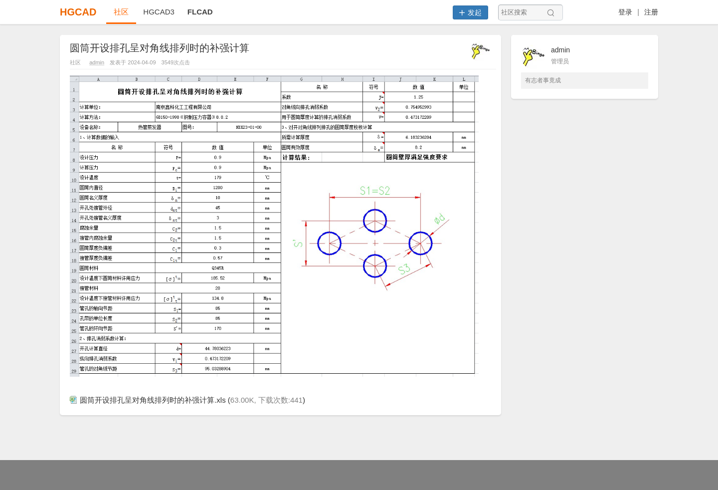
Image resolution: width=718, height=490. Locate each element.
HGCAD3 (159, 11)
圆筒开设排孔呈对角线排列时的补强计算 (159, 47)
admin (96, 62)
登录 (625, 12)
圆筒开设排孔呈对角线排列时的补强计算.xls (148, 400)
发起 (470, 12)
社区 (121, 11)
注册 (651, 12)
